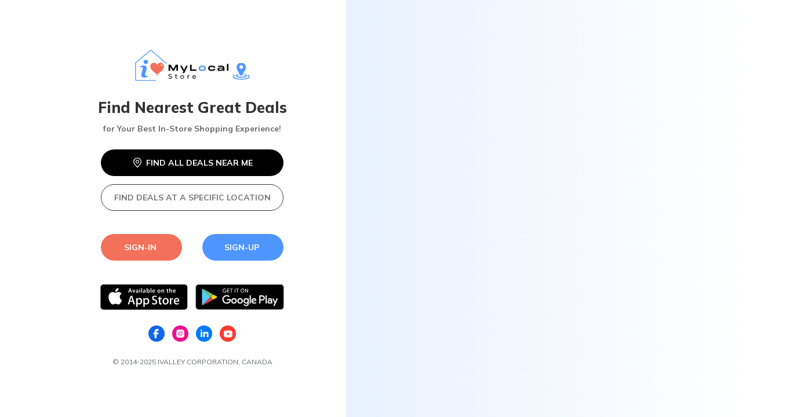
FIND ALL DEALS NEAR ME (192, 163)
